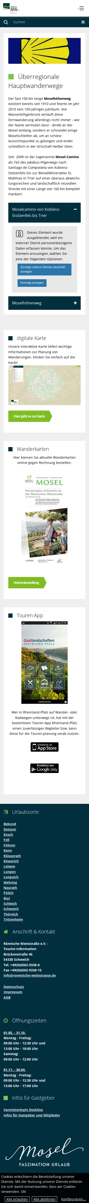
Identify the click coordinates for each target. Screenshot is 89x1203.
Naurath (10, 887)
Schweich (11, 908)
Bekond (10, 824)
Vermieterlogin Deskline (23, 1109)
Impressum (13, 992)
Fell (6, 839)
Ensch (8, 834)
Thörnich (11, 914)
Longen (10, 871)
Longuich (11, 877)
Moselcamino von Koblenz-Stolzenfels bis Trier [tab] (36, 212)
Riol (7, 898)
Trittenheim (13, 919)
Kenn (8, 850)
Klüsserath (12, 856)
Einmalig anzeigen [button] (32, 282)
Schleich (10, 903)
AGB (7, 997)
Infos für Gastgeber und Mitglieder (32, 1115)
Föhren (9, 845)
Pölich (9, 893)
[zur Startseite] (11, 8)
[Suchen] (44, 22)
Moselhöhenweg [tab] (27, 303)
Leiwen (9, 866)
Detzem (10, 829)
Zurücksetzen (83, 22)
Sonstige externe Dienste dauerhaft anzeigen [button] (42, 269)
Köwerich (11, 861)
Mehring (10, 882)
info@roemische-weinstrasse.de (30, 975)
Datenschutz (14, 986)
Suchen (6, 22)
